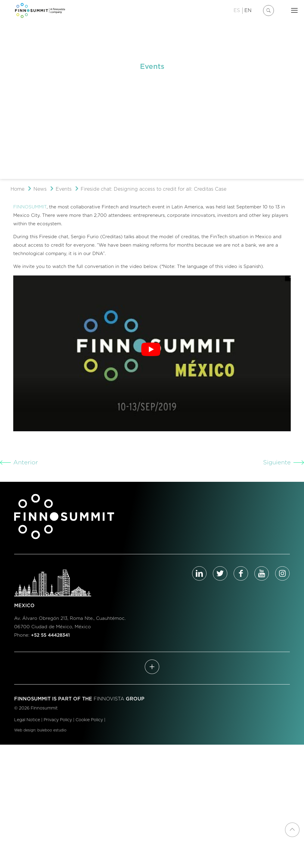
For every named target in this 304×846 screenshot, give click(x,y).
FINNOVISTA (109, 699)
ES (237, 10)
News (40, 189)
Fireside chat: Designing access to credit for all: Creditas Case (153, 189)
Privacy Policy (58, 720)
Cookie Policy (89, 720)
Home (17, 189)
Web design (24, 730)
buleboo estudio (52, 730)
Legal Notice (27, 720)
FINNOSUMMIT (30, 207)
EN (248, 10)
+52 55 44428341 (50, 635)
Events (64, 189)
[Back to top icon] (292, 830)
